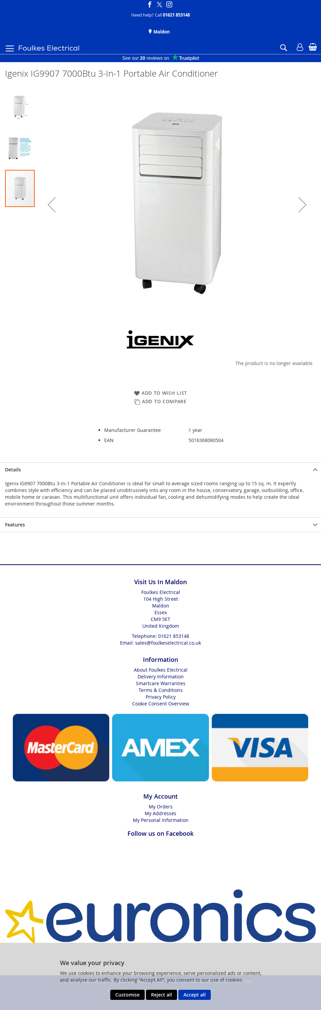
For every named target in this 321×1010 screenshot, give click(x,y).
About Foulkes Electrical (160, 670)
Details (13, 469)
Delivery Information (161, 676)
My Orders (161, 806)
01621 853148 (176, 15)
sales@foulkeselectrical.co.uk (168, 643)
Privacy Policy (161, 697)
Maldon (161, 32)
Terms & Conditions (161, 690)
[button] (51, 204)
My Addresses (160, 813)
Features (15, 524)
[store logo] (49, 48)
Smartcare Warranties (160, 683)
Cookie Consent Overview (160, 703)
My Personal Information (160, 820)
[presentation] (160, 469)
